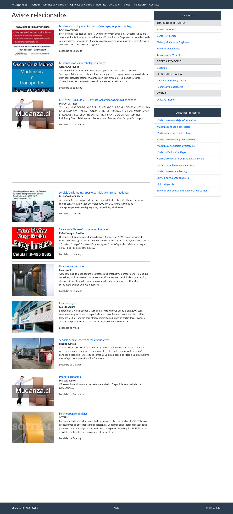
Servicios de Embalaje (168, 48)
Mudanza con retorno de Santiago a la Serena (181, 158)
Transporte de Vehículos (169, 54)
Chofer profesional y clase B (171, 80)
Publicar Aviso (213, 508)
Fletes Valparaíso (166, 184)
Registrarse (140, 4)
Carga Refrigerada (167, 35)
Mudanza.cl (20, 4)
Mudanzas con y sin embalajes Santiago (82, 63)
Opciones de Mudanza (82, 4)
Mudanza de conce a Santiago (172, 171)
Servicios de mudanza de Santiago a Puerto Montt (183, 190)
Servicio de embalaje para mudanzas (176, 165)
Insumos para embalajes (73, 413)
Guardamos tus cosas (71, 266)
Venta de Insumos (166, 99)
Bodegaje (162, 67)
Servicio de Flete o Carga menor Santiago (83, 229)
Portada (35, 4)
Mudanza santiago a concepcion (173, 126)
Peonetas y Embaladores (170, 86)
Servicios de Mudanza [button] (54, 4)
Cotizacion (114, 4)
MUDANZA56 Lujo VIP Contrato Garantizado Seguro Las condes (97, 99)
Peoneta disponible (70, 376)
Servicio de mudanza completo (173, 177)
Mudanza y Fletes (166, 29)
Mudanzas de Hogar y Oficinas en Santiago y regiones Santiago (96, 26)
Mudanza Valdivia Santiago (171, 152)
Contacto (154, 4)
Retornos (101, 4)
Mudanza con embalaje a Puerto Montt (177, 139)
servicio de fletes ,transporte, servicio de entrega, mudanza (94, 192)
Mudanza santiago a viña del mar (174, 133)
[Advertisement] (81, 157)
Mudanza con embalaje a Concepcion (176, 120)
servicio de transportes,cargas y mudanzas (84, 340)
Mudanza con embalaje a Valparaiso (176, 145)
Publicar (127, 4)
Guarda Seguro (68, 303)
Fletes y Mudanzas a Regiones (173, 42)
